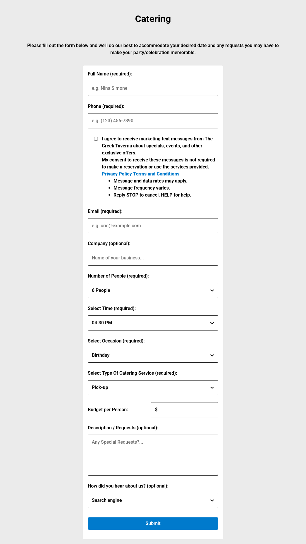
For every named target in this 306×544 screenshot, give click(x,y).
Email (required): (105, 211)
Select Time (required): (112, 308)
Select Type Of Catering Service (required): (132, 373)
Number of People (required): (118, 276)
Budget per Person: (108, 409)
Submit (152, 523)
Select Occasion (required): (116, 341)
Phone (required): (106, 106)
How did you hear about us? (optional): (128, 486)
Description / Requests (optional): (123, 428)
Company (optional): (109, 243)
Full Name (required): (110, 74)
